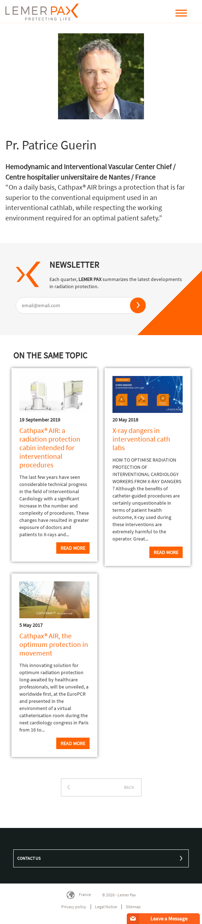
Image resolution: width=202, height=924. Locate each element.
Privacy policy (73, 906)
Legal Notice (106, 906)
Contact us (28, 858)
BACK (129, 787)
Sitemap (133, 906)
